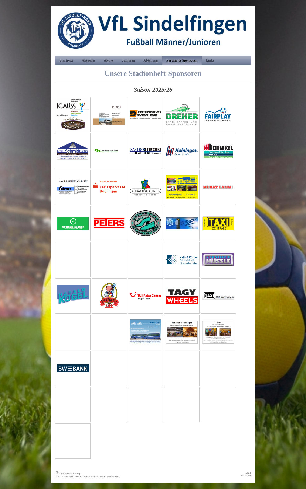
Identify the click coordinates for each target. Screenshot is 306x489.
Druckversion (63, 473)
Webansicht (246, 476)
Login (248, 473)
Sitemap (76, 473)
